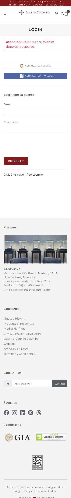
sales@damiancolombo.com (31, 269)
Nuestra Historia (14, 297)
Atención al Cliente (16, 328)
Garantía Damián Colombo (21, 318)
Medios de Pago (15, 308)
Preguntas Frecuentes (19, 302)
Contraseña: (11, 122)
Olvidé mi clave (14, 174)
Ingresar (16, 161)
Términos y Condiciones (19, 333)
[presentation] (32, 145)
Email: (7, 104)
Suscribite (60, 362)
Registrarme (34, 174)
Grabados (10, 323)
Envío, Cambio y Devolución (22, 312)
